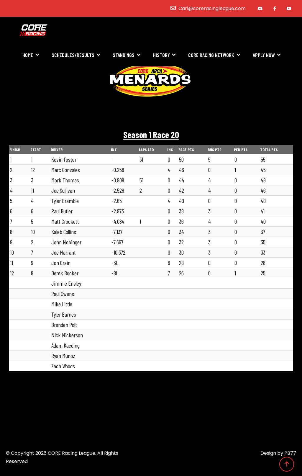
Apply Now (264, 55)
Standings (123, 55)
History (161, 55)
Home (27, 55)
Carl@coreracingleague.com (212, 8)
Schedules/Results (73, 55)
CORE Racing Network (211, 55)
